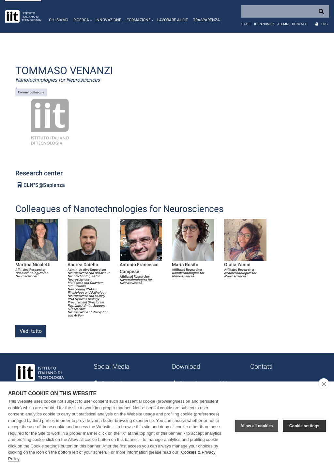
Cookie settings (304, 426)
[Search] (285, 11)
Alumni (283, 24)
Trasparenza (206, 20)
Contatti (300, 24)
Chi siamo (58, 20)
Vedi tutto (31, 331)
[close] (323, 383)
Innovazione (108, 20)
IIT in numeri (264, 24)
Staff (246, 24)
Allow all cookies (256, 426)
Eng (324, 24)
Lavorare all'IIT (172, 20)
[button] (82, 16)
